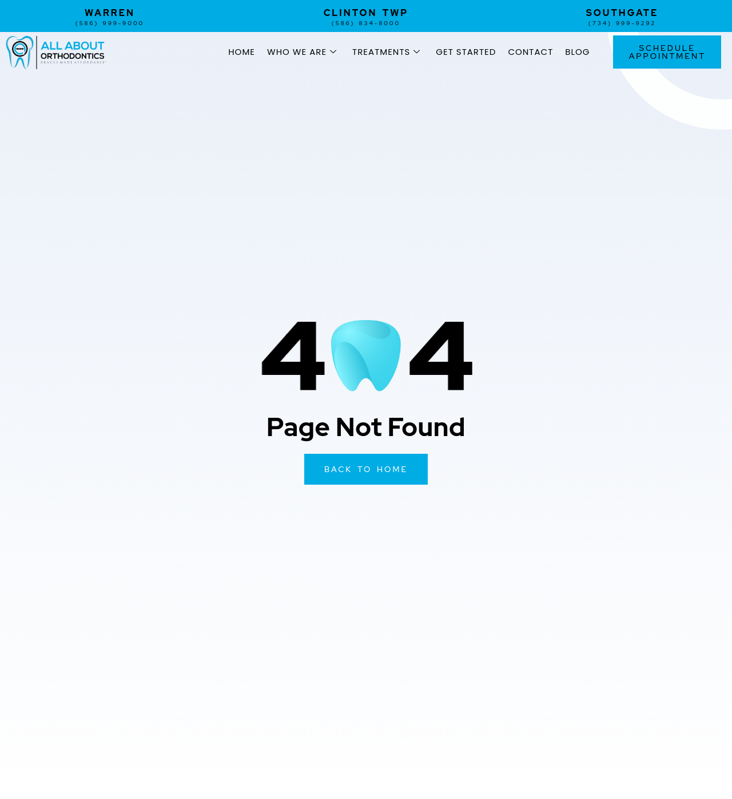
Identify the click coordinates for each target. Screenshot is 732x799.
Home (241, 52)
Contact (530, 52)
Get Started (466, 52)
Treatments (386, 52)
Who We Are (302, 52)
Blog (577, 52)
